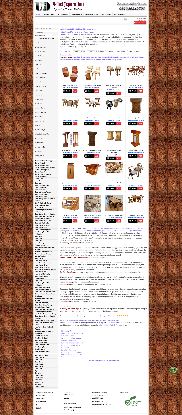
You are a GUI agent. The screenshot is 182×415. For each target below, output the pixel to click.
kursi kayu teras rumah (70, 85)
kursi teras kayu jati (136, 85)
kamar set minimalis (69, 347)
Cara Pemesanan (62, 14)
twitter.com (40, 398)
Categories (39, 33)
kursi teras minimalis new (71, 352)
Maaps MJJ (67, 394)
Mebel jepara (39, 156)
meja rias (38, 125)
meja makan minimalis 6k (71, 354)
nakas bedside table (42, 134)
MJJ (74, 91)
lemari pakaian (40, 108)
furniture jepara (139, 23)
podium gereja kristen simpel (70, 150)
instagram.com (41, 401)
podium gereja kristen (136, 150)
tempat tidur (39, 151)
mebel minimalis (40, 112)
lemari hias (39, 103)
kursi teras (38, 95)
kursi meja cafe (106, 14)
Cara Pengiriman (76, 14)
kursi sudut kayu (40, 86)
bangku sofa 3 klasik (69, 350)
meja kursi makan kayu (136, 215)
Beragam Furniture (91, 14)
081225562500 (97, 398)
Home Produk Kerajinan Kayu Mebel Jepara (104, 360)
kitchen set (38, 69)
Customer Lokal (49, 14)
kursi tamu (38, 90)
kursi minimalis (40, 77)
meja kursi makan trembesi (114, 183)
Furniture (63, 51)
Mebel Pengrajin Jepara (72, 410)
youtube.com (40, 395)
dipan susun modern (70, 215)
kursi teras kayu (92, 118)
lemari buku (39, 99)
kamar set (38, 64)
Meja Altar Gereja (92, 183)
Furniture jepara (40, 43)
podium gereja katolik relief (92, 150)
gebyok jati (38, 60)
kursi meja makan (41, 73)
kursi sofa (38, 82)
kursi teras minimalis (114, 118)
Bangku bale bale (41, 47)
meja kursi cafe (40, 121)
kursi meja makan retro (70, 345)
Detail (68, 91)
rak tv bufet (39, 143)
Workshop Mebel (119, 14)
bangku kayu (39, 56)
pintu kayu (38, 138)
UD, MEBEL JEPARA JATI (108, 325)
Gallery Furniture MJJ (46, 38)
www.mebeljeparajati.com (101, 404)
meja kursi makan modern (92, 215)
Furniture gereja (40, 51)
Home (38, 14)
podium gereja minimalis (70, 183)
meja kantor (39, 117)
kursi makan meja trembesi (114, 215)
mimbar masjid (40, 130)
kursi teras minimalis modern (70, 118)
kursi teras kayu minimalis (92, 85)
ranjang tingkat (40, 147)
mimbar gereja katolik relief (136, 118)
